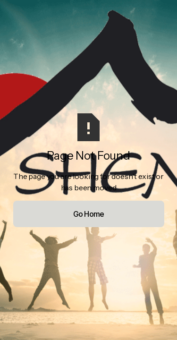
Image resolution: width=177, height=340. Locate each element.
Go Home (88, 214)
